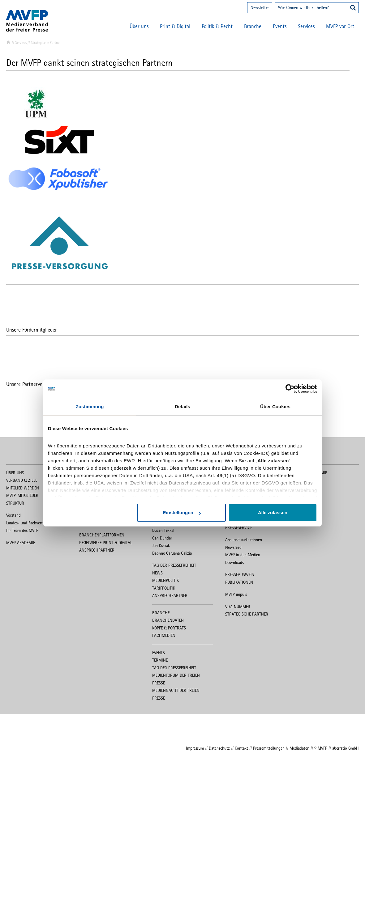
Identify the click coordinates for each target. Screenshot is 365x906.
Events (279, 26)
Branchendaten (168, 620)
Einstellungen (181, 512)
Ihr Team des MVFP (22, 530)
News (157, 572)
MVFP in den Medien (242, 554)
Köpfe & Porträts (169, 627)
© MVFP (320, 748)
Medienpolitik (165, 580)
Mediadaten (299, 748)
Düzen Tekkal (163, 530)
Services (306, 26)
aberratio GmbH (345, 748)
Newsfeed (233, 547)
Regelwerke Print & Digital (105, 542)
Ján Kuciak (161, 545)
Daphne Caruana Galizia (172, 553)
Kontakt (241, 748)
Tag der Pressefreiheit (174, 565)
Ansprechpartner (96, 550)
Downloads (234, 562)
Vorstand (13, 515)
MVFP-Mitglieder (22, 495)
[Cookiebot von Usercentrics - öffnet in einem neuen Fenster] (290, 388)
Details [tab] (182, 406)
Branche (252, 26)
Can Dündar (162, 538)
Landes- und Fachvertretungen (32, 522)
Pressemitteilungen (269, 748)
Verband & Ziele (21, 480)
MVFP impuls (236, 594)
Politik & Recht (217, 26)
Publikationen (239, 582)
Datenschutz (219, 748)
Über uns (139, 26)
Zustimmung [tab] (90, 406)
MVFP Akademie (20, 542)
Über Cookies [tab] (275, 406)
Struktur (15, 503)
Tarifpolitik (163, 588)
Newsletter (260, 7)
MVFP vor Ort (340, 26)
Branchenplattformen (101, 534)
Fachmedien (163, 635)
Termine (160, 660)
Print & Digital (175, 26)
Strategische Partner (246, 614)
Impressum (195, 748)
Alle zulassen (272, 512)
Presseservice (238, 527)
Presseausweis (239, 574)
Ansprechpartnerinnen (243, 539)
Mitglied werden (22, 487)
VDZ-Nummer (237, 606)
